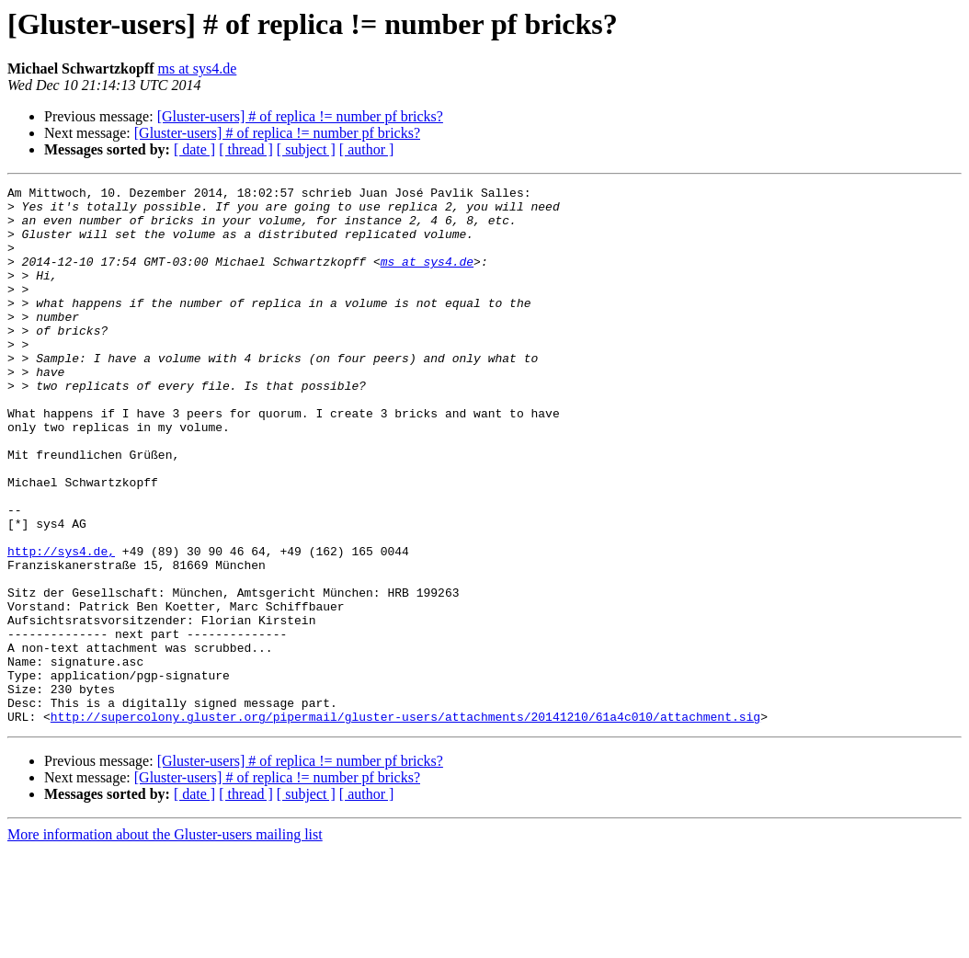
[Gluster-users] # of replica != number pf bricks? (300, 116)
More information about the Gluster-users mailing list (165, 942)
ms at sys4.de (197, 68)
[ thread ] (246, 149)
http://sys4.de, (61, 625)
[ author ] (366, 149)
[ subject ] (306, 149)
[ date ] (194, 149)
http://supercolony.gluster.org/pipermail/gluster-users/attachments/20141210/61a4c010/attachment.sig (405, 823)
